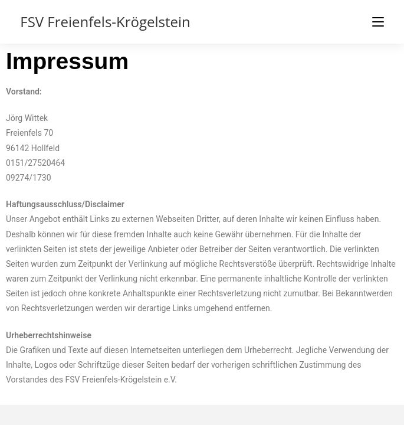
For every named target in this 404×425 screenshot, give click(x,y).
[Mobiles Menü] (378, 22)
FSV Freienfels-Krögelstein (105, 21)
